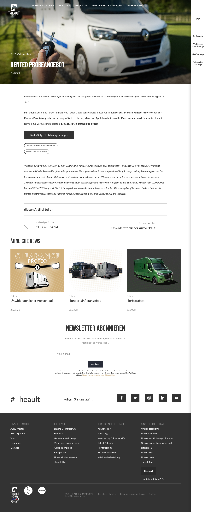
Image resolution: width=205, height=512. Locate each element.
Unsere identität (138, 5)
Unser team (147, 449)
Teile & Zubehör (105, 440)
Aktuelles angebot (63, 444)
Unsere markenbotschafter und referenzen (156, 442)
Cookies (152, 491)
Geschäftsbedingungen (74, 493)
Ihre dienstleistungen (107, 5)
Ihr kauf (81, 5)
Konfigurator (198, 36)
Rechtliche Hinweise (106, 491)
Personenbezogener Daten (132, 491)
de (198, 19)
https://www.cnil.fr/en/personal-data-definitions (98, 375)
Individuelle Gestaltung (109, 454)
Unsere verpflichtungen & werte (157, 435)
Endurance (15, 440)
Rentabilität (59, 430)
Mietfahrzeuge (198, 54)
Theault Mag (147, 459)
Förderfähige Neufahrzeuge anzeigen (50, 135)
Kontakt (64, 5)
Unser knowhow (149, 430)
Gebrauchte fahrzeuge (198, 63)
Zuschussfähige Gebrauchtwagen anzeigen (40, 146)
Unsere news (147, 454)
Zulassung (103, 430)
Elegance (14, 444)
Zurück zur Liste (21, 54)
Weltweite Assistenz (107, 449)
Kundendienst (104, 425)
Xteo (12, 435)
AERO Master (17, 425)
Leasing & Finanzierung (65, 425)
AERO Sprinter (17, 430)
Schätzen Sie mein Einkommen (36, 152)
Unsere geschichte (150, 425)
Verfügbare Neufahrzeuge (198, 45)
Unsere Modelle (43, 5)
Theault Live (60, 459)
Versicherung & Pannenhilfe (111, 435)
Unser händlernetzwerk (65, 454)
